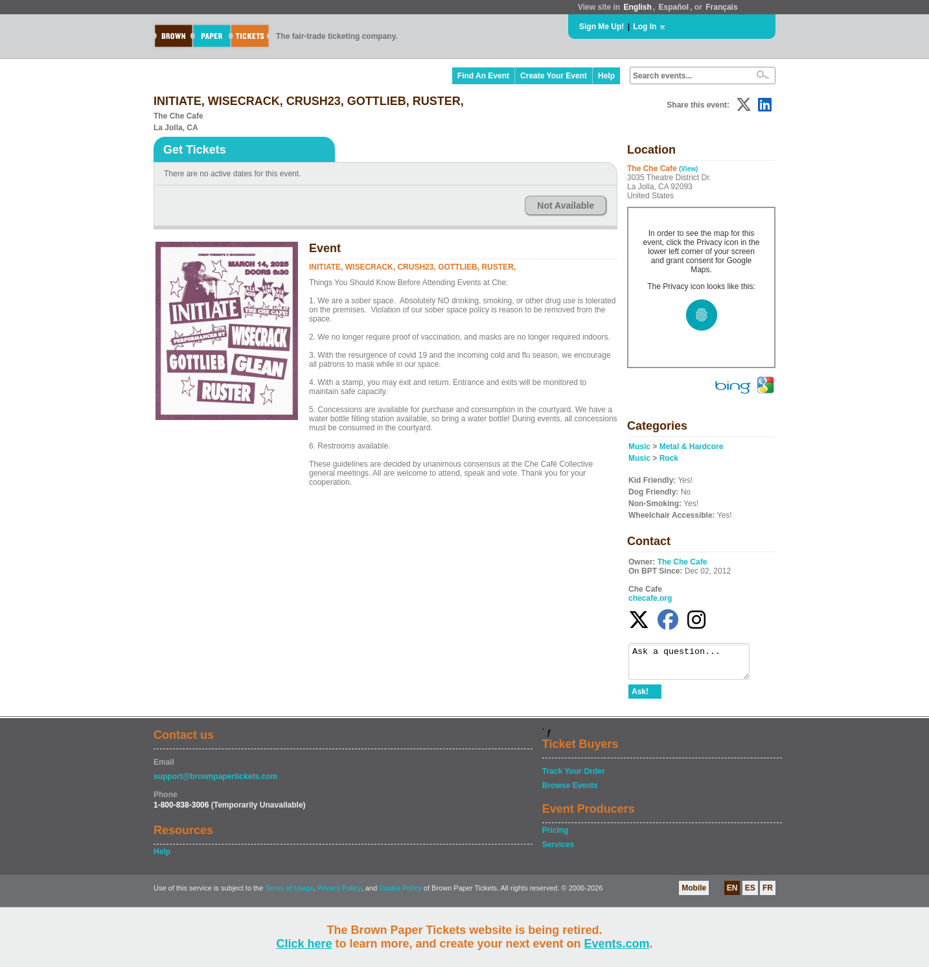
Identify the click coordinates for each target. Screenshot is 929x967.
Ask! (640, 697)
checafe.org (650, 598)
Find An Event (483, 75)
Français (721, 7)
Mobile (694, 893)
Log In (644, 26)
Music (639, 446)
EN (732, 893)
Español (674, 7)
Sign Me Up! (601, 26)
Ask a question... (695, 664)
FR (768, 893)
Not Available (565, 205)
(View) (688, 168)
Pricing (555, 836)
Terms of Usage (289, 894)
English (637, 7)
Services (558, 850)
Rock (668, 458)
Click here (304, 943)
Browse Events (570, 791)
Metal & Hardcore (691, 446)
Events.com (617, 943)
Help (606, 75)
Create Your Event (553, 75)
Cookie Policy (400, 894)
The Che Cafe (682, 561)
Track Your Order (573, 777)
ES (750, 893)
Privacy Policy (339, 894)
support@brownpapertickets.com (215, 782)
